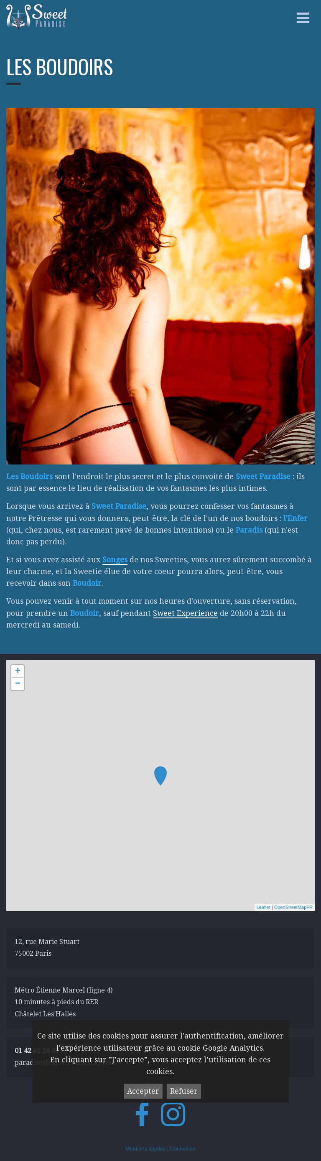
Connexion (183, 1149)
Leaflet (263, 907)
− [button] (17, 684)
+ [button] (17, 671)
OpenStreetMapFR (293, 907)
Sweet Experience (185, 613)
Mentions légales (145, 1149)
